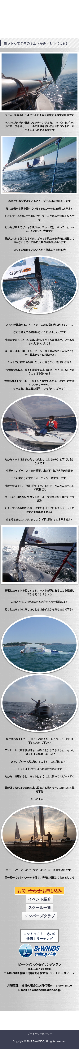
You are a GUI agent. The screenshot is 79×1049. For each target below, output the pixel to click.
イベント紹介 (39, 899)
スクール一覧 (39, 908)
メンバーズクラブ (39, 916)
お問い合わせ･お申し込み (40, 891)
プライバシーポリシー (39, 1033)
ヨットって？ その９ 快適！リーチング (39, 936)
